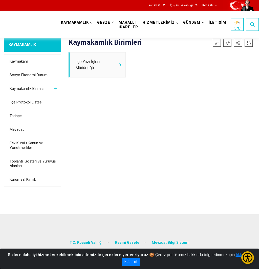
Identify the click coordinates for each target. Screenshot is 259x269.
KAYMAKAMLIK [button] (75, 22)
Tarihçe (16, 116)
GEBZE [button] (103, 22)
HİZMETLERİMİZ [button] (159, 22)
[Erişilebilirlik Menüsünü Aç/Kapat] (247, 257)
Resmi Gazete (127, 242)
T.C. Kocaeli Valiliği (86, 242)
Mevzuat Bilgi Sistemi (170, 242)
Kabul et (130, 262)
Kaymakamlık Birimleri (28, 88)
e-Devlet (154, 5)
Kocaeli (207, 5)
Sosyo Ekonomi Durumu (30, 75)
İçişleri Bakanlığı (181, 5)
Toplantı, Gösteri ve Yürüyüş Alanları (33, 163)
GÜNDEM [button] (191, 22)
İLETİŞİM (217, 22)
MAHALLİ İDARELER (128, 24)
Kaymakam (19, 61)
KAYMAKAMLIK (22, 44)
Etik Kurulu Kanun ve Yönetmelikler (26, 145)
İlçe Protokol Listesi (26, 102)
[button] (238, 43)
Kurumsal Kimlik (23, 179)
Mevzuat (17, 129)
